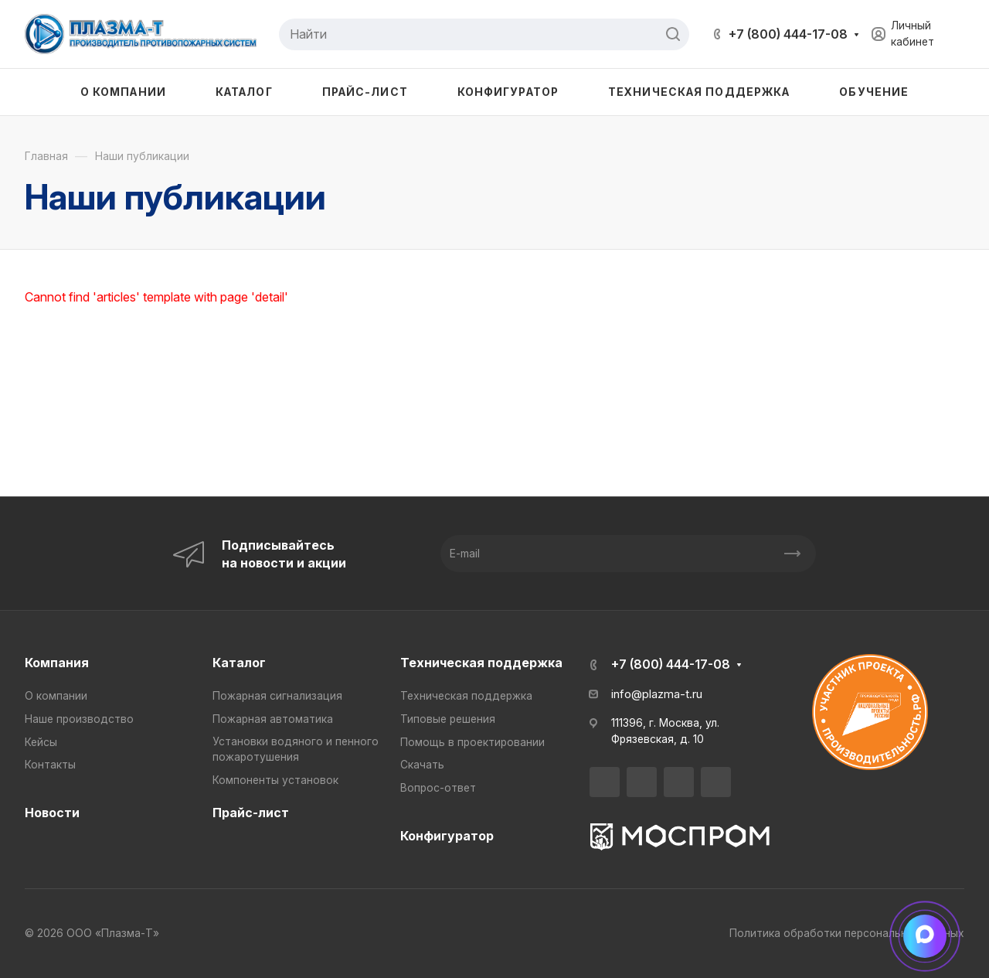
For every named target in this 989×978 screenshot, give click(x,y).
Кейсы (41, 742)
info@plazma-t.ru (656, 694)
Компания (57, 662)
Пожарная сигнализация (277, 696)
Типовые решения (447, 719)
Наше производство (79, 719)
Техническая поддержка (481, 662)
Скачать (422, 764)
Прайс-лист (250, 812)
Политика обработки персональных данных (846, 933)
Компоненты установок (275, 780)
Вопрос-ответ (438, 788)
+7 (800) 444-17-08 (788, 34)
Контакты (50, 764)
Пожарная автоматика (272, 719)
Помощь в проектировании (472, 742)
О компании (56, 696)
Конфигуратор (447, 835)
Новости (52, 812)
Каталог (239, 662)
